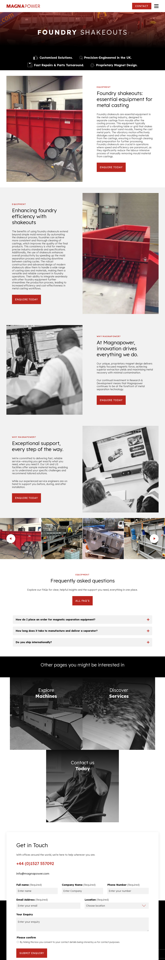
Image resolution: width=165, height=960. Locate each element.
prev (10, 538)
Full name (29, 794)
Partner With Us (16, 930)
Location (97, 809)
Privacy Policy (15, 907)
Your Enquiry (24, 824)
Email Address (32, 809)
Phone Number (123, 794)
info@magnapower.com (33, 783)
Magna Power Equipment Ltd (24, 6)
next (154, 538)
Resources (12, 918)
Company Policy (16, 913)
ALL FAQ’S (82, 600)
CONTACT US (82, 927)
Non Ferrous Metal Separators (140, 907)
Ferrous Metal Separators (143, 901)
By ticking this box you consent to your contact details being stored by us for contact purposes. (70, 852)
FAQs (9, 924)
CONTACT (141, 6)
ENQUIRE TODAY (111, 167)
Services (153, 913)
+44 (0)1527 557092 (35, 773)
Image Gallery (150, 924)
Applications (151, 918)
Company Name (79, 794)
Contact (154, 930)
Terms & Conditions (18, 901)
